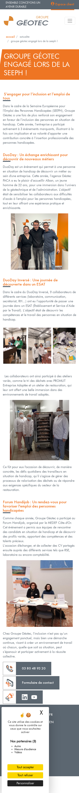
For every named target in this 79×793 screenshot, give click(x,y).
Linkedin (25, 696)
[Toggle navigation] (70, 21)
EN (51, 722)
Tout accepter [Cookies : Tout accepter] (25, 767)
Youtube (34, 696)
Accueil (10, 37)
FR (51, 714)
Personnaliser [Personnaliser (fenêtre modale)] (25, 783)
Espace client (64, 4)
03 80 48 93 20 (34, 668)
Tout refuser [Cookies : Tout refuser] (25, 775)
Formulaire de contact (38, 682)
